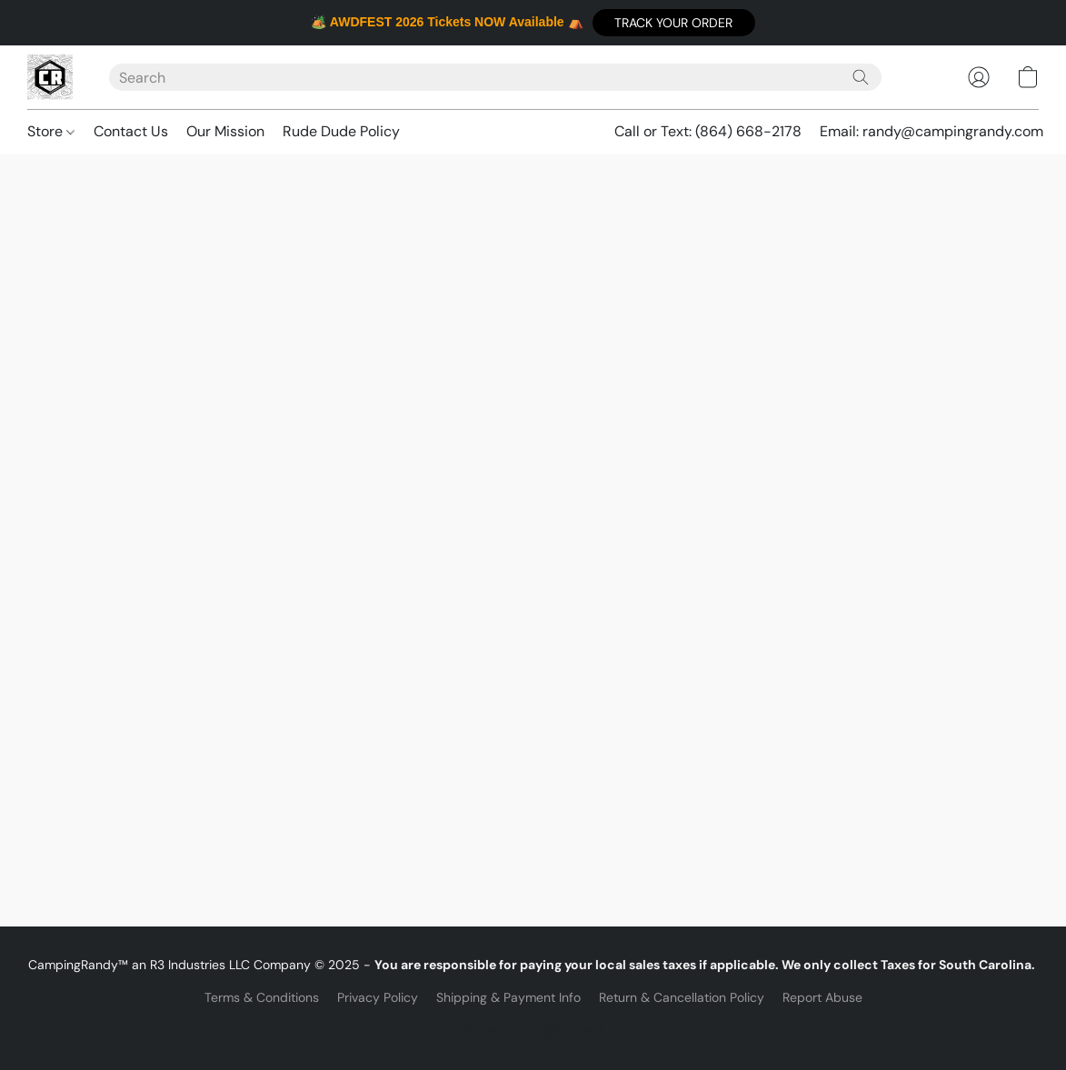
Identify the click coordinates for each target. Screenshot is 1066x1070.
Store (51, 131)
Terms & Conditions (261, 997)
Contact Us (131, 131)
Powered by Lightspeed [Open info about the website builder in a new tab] (533, 1030)
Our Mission (225, 131)
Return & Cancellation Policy (681, 997)
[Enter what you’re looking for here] (495, 77)
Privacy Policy (377, 997)
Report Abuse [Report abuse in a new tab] (822, 997)
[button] (674, 22)
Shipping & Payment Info (508, 997)
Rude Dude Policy (341, 131)
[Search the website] (860, 77)
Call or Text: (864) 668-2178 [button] (708, 131)
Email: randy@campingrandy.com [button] (931, 131)
